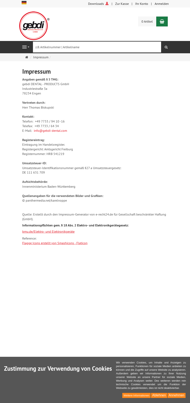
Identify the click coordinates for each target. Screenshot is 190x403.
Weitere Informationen (136, 395)
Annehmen (176, 395)
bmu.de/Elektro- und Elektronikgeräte (48, 231)
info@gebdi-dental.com (50, 131)
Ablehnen (159, 395)
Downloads (98, 4)
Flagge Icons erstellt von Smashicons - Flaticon (55, 243)
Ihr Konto (141, 4)
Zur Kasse (122, 4)
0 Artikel (147, 21)
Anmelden (162, 4)
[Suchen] (166, 47)
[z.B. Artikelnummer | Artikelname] (97, 47)
